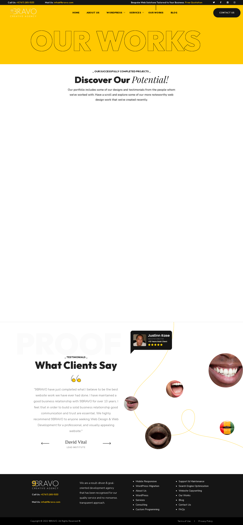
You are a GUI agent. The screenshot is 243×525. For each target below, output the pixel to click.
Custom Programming (147, 509)
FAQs (182, 509)
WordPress (142, 495)
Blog (181, 500)
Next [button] (106, 443)
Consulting (141, 504)
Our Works (185, 495)
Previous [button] (45, 443)
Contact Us (185, 504)
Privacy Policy (205, 521)
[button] (227, 12)
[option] (76, 412)
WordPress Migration (147, 486)
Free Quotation (193, 2)
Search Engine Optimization (194, 486)
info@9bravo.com (63, 2)
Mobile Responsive (146, 481)
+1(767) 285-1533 (25, 2)
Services (140, 500)
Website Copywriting (190, 490)
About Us (141, 490)
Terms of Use (184, 521)
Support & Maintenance (191, 481)
